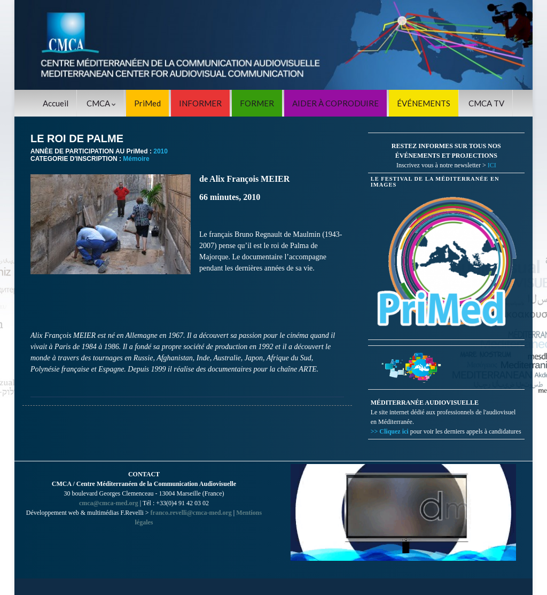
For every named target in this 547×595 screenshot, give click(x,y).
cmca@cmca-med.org (108, 503)
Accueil (55, 103)
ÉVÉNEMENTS (423, 103)
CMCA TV (486, 103)
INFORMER (200, 103)
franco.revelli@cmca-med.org (191, 512)
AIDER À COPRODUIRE (335, 103)
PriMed (147, 103)
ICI (492, 165)
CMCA (101, 103)
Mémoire (136, 159)
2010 (160, 151)
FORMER (257, 103)
